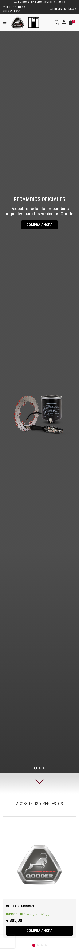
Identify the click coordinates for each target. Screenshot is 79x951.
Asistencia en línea (63, 9)
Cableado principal (21, 906)
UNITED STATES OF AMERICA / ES (14, 9)
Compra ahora (39, 225)
